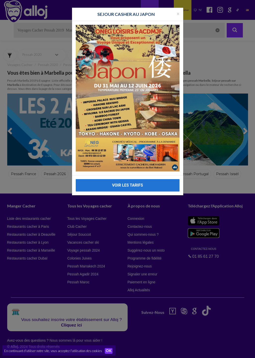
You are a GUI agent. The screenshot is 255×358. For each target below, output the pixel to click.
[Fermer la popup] (178, 13)
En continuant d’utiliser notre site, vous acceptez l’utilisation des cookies (53, 351)
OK (109, 351)
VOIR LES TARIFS (127, 185)
